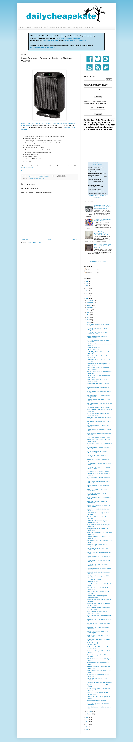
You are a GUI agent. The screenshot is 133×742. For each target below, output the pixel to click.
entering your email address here (70, 38)
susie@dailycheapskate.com (98, 261)
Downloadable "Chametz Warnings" (97, 700)
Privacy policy (77, 27)
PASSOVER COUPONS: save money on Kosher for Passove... (98, 348)
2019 (87, 288)
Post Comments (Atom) (35, 242)
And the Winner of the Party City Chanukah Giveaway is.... (102, 220)
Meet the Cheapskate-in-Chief (36, 27)
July (88, 312)
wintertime (41, 178)
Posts (87, 269)
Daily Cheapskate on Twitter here (74, 41)
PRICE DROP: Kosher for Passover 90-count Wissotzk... (98, 414)
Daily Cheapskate (32, 176)
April (88, 320)
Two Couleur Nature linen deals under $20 (98, 407)
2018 (87, 291)
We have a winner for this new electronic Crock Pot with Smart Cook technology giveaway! (102, 207)
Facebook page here (51, 41)
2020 (87, 286)
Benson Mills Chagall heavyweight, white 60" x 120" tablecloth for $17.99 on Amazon (103, 233)
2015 (87, 298)
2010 (87, 727)
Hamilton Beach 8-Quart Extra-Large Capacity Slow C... (97, 643)
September (90, 307)
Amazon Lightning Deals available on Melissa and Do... (97, 336)
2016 (87, 295)
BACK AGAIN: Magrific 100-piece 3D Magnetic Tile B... (97, 380)
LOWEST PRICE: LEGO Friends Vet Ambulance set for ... (97, 333)
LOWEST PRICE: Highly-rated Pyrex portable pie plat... (97, 494)
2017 (87, 293)
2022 (87, 281)
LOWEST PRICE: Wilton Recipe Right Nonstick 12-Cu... (97, 565)
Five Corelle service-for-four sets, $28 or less (99, 682)
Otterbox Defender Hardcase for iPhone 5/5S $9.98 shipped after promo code (102, 246)
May (88, 317)
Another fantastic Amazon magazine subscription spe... (97, 596)
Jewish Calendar (97, 197)
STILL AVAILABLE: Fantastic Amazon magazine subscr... (97, 545)
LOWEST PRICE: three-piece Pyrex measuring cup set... (97, 521)
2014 (87, 717)
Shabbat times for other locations (97, 195)
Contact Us (89, 27)
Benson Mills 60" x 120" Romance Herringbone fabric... (96, 580)
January (89, 714)
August (89, 310)
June (88, 315)
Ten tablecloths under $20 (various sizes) (98, 471)
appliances (30, 178)
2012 (87, 722)
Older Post (74, 239)
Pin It (22, 171)
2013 (87, 719)
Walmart (36, 178)
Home (21, 27)
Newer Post (25, 239)
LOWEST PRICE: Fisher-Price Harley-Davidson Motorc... (97, 612)
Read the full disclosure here (27, 167)
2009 (87, 729)
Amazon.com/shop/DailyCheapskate (42, 48)
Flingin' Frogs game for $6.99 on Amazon (98, 437)
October (89, 305)
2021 (87, 283)
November (90, 302)
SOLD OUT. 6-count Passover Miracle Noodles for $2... (97, 693)
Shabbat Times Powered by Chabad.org (97, 193)
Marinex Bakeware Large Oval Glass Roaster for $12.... (97, 452)
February (89, 711)
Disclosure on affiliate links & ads (59, 27)
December (90, 300)
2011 (87, 724)
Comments (88, 272)
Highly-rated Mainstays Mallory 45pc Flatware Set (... (97, 501)
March (89, 322)
